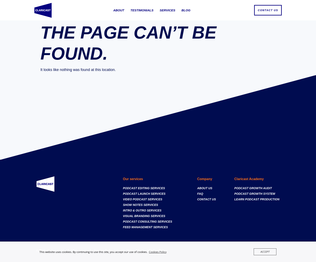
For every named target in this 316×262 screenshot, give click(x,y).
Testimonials (141, 10)
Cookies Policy (158, 252)
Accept (265, 252)
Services (167, 10)
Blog (186, 10)
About (118, 10)
